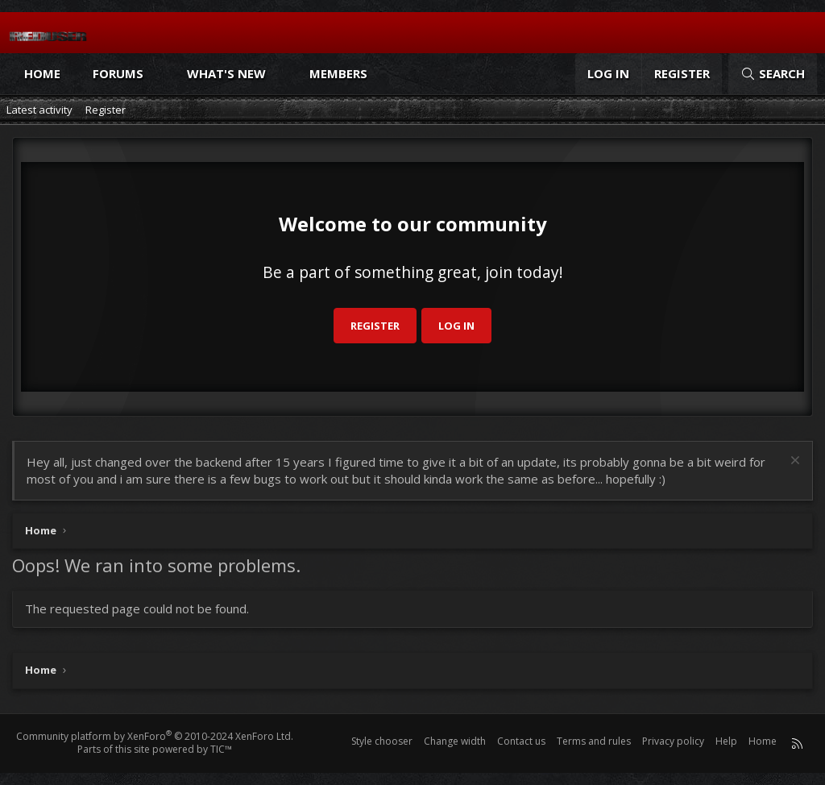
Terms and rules (594, 741)
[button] (158, 73)
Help (726, 741)
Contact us (521, 741)
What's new (226, 73)
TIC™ (221, 749)
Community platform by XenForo (154, 736)
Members (338, 73)
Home (42, 73)
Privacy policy (673, 741)
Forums (118, 73)
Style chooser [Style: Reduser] (381, 741)
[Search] (772, 73)
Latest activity (39, 109)
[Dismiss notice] (793, 462)
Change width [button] (455, 741)
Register (105, 109)
